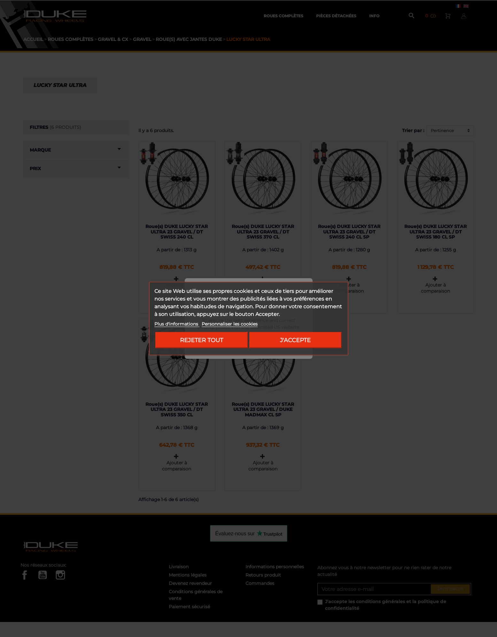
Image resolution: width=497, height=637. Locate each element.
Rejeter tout (201, 340)
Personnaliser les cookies (230, 324)
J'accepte (295, 340)
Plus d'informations (176, 324)
